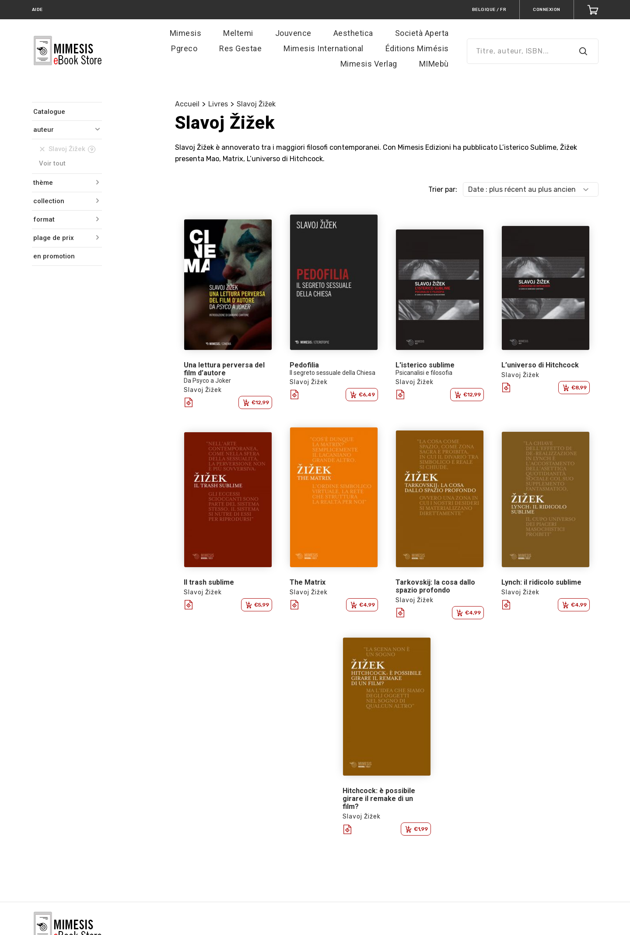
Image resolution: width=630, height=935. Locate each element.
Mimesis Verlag (368, 63)
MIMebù (434, 63)
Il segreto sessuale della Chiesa (332, 372)
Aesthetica (353, 33)
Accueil (187, 104)
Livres (218, 104)
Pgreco (184, 48)
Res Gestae (240, 48)
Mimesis (186, 33)
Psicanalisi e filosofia (424, 372)
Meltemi (238, 33)
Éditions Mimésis (417, 48)
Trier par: (442, 189)
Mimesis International (324, 48)
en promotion (54, 256)
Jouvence (293, 33)
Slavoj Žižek (256, 104)
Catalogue (49, 111)
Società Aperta (422, 33)
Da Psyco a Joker (207, 380)
